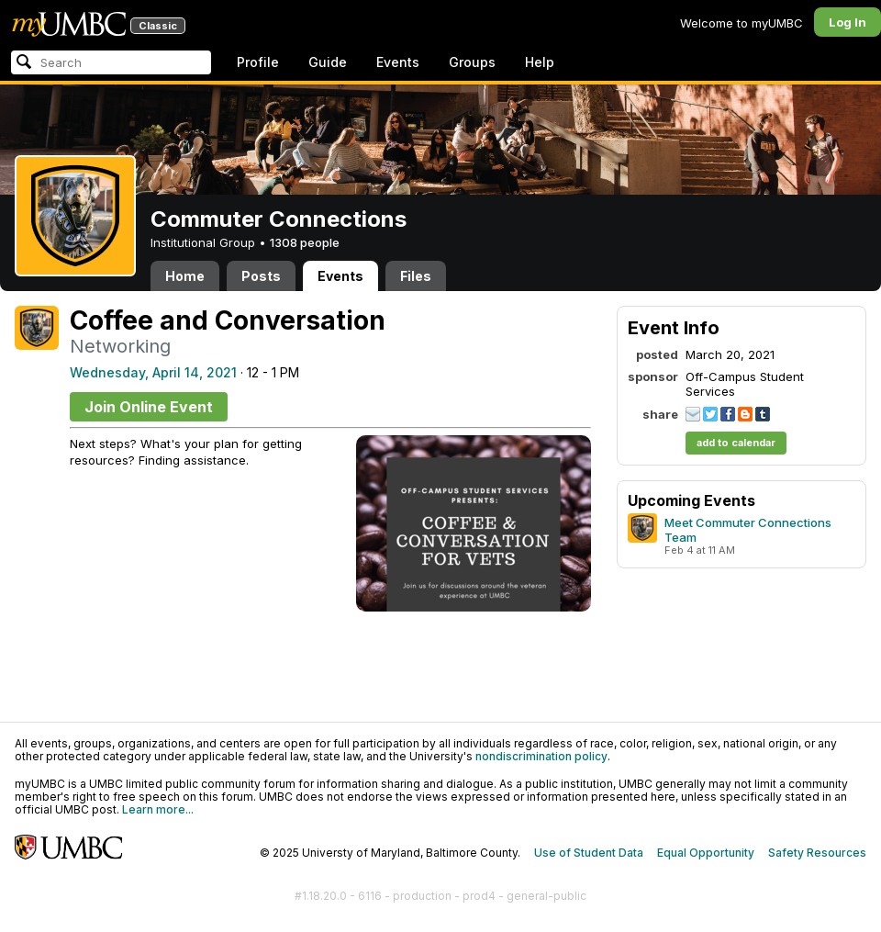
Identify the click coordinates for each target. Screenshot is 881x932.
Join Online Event (148, 407)
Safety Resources (817, 852)
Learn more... (158, 809)
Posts (261, 276)
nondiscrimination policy (541, 756)
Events (397, 62)
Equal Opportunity (705, 852)
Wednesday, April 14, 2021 (153, 372)
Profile (258, 62)
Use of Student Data (588, 852)
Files (415, 276)
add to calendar (736, 442)
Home (185, 276)
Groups (472, 62)
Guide (327, 62)
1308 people (305, 242)
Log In (847, 22)
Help (539, 62)
